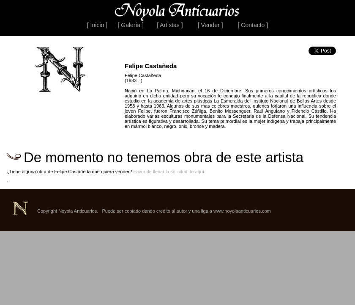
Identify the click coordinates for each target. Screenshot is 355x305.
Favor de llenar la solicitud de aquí (168, 171)
